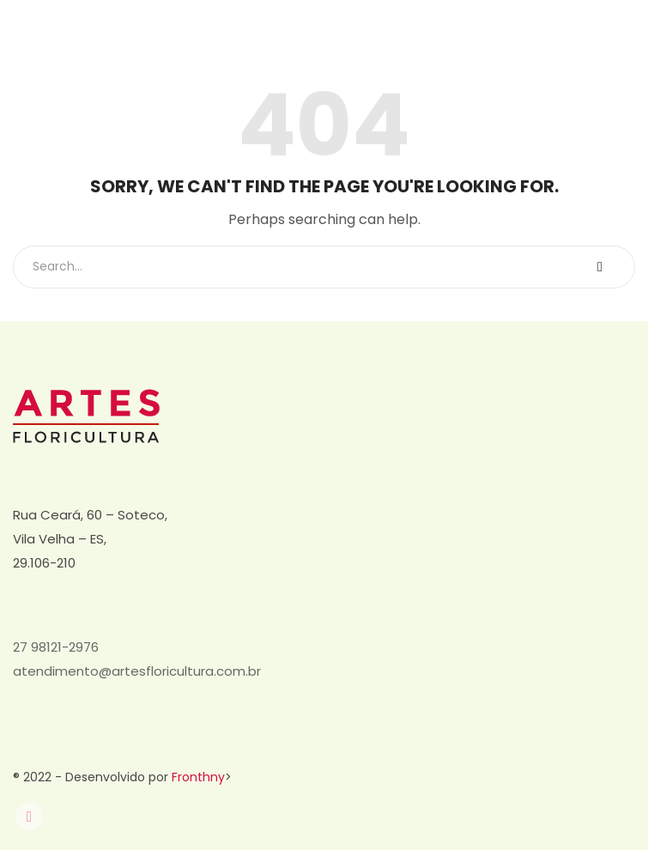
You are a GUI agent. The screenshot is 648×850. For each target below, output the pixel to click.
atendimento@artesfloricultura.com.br (137, 671)
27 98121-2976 (56, 647)
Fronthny (198, 777)
